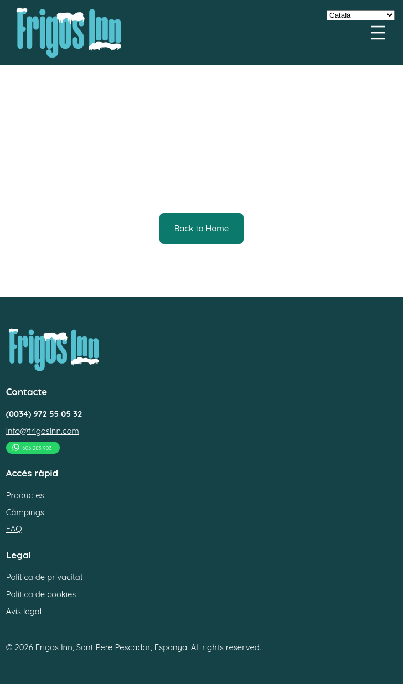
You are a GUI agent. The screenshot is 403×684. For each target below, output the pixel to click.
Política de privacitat (44, 577)
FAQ (14, 529)
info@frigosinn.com (42, 431)
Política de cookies (41, 594)
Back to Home (201, 228)
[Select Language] (361, 15)
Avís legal (24, 611)
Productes (25, 495)
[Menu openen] (378, 32)
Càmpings (25, 512)
